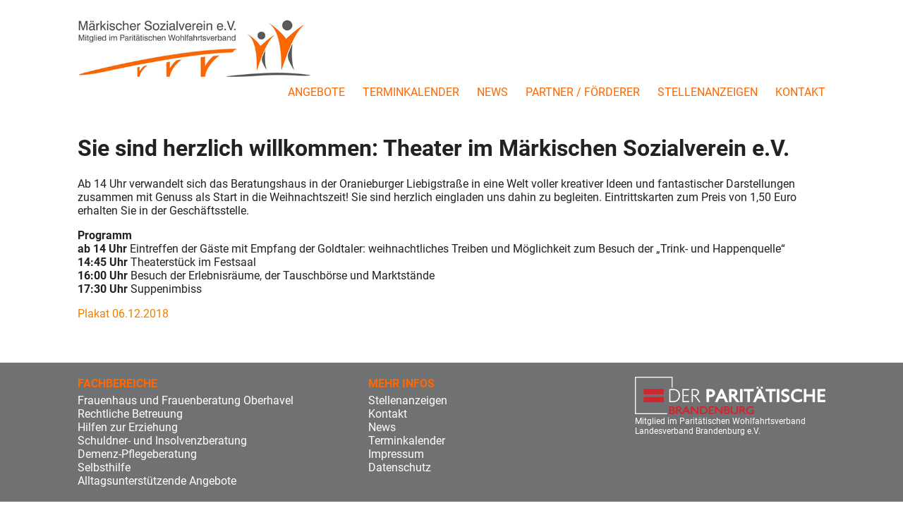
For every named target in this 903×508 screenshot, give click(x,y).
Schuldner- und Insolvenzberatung (162, 440)
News (492, 92)
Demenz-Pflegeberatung (137, 454)
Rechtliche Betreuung (130, 414)
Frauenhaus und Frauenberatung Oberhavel (185, 400)
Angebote (316, 92)
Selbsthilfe (104, 467)
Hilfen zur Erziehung (128, 427)
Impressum (396, 454)
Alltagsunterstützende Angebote (157, 481)
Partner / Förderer (583, 92)
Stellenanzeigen (707, 92)
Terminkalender (411, 92)
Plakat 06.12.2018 (123, 313)
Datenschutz (399, 467)
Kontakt (800, 92)
